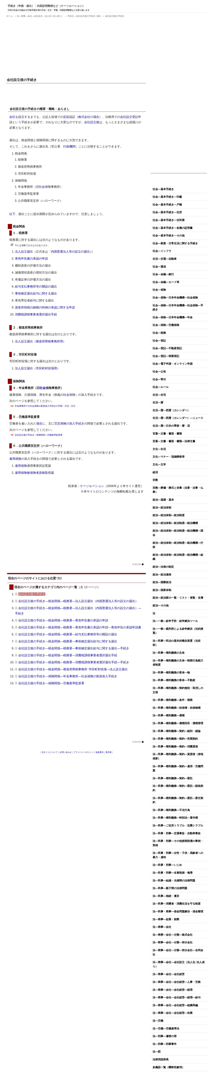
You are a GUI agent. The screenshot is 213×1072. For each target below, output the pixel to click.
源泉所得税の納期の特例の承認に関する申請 (45, 307)
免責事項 (100, 752)
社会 (42, 186)
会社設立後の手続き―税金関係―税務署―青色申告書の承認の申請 (63, 620)
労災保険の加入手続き (69, 423)
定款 (66, 117)
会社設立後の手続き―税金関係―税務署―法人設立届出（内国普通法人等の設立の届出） (78, 601)
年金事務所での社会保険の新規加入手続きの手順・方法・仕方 (45, 406)
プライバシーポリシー (84, 752)
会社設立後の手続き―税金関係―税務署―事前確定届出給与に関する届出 (67, 641)
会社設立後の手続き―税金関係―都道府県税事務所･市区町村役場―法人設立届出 (73, 669)
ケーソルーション (92, 486)
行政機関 (69, 146)
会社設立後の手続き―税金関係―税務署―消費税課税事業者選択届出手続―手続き (73, 662)
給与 (33, 300)
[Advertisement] (77, 48)
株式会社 (84, 117)
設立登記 (132, 117)
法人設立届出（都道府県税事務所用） (40, 341)
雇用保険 (15, 458)
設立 (21, 117)
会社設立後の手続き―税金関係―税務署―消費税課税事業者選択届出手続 (67, 655)
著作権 (108, 752)
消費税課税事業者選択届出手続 (36, 314)
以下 (12, 214)
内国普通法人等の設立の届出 (70, 251)
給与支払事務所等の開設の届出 (36, 286)
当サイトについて (50, 752)
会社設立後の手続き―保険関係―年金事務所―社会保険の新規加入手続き (67, 676)
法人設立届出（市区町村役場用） (37, 368)
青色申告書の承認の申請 (31, 258)
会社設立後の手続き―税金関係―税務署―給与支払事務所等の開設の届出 (67, 634)
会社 (12, 117)
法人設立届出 (24, 251)
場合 (96, 117)
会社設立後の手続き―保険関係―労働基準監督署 (38, 435)
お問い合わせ (66, 752)
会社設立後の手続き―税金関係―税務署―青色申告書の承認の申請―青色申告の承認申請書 (79, 627)
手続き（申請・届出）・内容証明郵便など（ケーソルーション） (46, 5)
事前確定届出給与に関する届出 (36, 293)
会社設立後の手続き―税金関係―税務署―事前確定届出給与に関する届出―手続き (73, 648)
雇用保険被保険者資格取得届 (34, 472)
